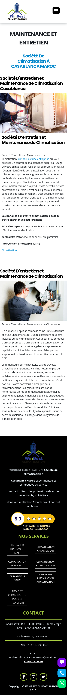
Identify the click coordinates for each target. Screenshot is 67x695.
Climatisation (9, 250)
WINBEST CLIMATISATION (26, 470)
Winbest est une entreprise (33, 159)
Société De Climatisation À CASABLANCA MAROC (33, 61)
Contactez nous (33, 661)
